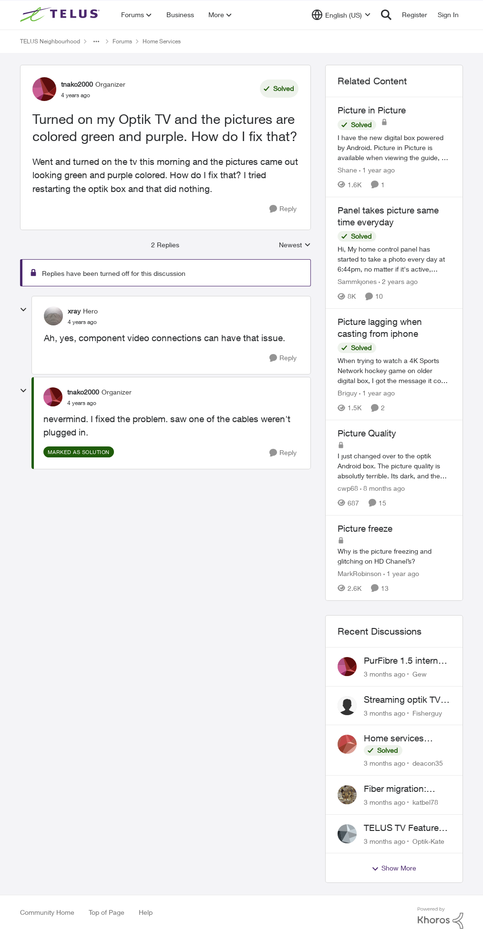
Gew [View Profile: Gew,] (419, 674)
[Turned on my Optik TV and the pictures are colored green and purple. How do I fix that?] (82, 322)
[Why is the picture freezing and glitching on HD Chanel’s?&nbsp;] (394, 556)
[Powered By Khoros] (440, 918)
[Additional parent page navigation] (96, 41)
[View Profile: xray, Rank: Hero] (53, 315)
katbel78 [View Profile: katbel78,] (425, 802)
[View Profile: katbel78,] (347, 794)
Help (146, 912)
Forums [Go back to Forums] (122, 41)
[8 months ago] (382, 488)
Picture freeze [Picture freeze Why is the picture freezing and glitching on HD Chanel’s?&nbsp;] (365, 528)
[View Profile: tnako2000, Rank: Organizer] (44, 89)
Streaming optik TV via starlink (402, 700)
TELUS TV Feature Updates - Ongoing (402, 828)
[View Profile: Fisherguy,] (347, 705)
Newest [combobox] (295, 245)
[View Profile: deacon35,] (347, 744)
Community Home (47, 912)
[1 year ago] (377, 170)
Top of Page (106, 912)
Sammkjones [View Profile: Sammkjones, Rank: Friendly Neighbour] (357, 281)
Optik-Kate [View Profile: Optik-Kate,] (428, 841)
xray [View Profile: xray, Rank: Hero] (74, 311)
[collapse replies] (23, 309)
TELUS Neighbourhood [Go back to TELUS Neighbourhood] (50, 41)
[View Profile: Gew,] (347, 666)
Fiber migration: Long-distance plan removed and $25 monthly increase (403, 789)
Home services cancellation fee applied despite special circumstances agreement (395, 738)
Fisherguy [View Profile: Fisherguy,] (427, 712)
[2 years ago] (398, 281)
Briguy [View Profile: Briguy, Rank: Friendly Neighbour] (347, 393)
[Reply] (282, 208)
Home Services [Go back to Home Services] (162, 41)
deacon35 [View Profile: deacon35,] (427, 763)
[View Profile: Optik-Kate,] (347, 833)
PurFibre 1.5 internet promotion (405, 661)
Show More (393, 868)
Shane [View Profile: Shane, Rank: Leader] (347, 170)
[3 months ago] (384, 674)
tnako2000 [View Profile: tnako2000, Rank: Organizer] (77, 84)
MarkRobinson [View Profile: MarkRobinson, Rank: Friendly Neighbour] (359, 573)
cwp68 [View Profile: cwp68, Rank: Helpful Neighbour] (348, 488)
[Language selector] (341, 14)
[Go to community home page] (61, 14)
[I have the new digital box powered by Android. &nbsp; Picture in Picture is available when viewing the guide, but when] (394, 147)
